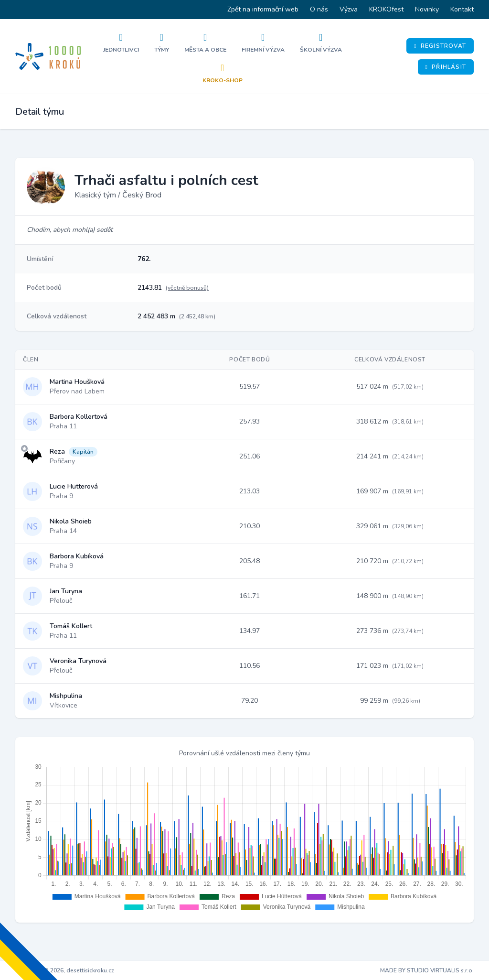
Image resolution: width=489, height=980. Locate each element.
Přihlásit (445, 67)
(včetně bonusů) (187, 288)
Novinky (427, 9)
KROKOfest (386, 9)
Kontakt (462, 9)
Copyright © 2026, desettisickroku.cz (64, 970)
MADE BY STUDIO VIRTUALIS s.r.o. (427, 970)
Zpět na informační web (262, 9)
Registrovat (440, 46)
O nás (319, 9)
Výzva (349, 9)
